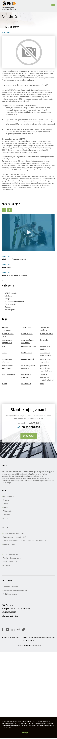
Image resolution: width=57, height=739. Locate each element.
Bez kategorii (8, 310)
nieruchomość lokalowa (7, 360)
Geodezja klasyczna (10, 587)
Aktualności (7, 511)
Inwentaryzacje (8, 544)
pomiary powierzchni (6, 328)
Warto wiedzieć (9, 304)
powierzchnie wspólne (45, 347)
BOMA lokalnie (9, 293)
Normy (5, 507)
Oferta (5, 504)
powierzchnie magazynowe (7, 341)
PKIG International (9, 594)
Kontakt (5, 518)
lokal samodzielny (8, 374)
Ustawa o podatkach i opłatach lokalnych (47, 377)
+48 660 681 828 (28, 427)
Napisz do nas (28, 436)
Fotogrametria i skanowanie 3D (14, 590)
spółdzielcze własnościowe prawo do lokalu (46, 368)
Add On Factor (26, 353)
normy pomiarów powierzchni (27, 341)
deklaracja (44, 340)
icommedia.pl (36, 645)
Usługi (6, 298)
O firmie (5, 500)
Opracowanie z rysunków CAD (14, 537)
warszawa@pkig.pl (10, 616)
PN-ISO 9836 (26, 383)
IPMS (42, 383)
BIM (3, 346)
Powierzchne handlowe (44, 328)
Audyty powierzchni (10, 554)
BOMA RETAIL (27, 334)
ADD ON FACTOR (9, 562)
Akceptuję (26, 733)
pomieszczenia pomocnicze (7, 366)
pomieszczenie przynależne (45, 360)
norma (4, 353)
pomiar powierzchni (28, 346)
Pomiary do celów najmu (11, 558)
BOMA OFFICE (27, 327)
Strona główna (8, 496)
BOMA (4, 383)
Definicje (6, 307)
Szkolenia (7, 296)
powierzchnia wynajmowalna (45, 354)
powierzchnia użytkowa (26, 375)
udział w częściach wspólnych (28, 366)
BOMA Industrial (46, 334)
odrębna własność (27, 359)
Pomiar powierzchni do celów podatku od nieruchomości (24, 541)
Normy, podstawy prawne (13, 301)
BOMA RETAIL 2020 (8, 335)
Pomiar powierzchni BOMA (13, 533)
